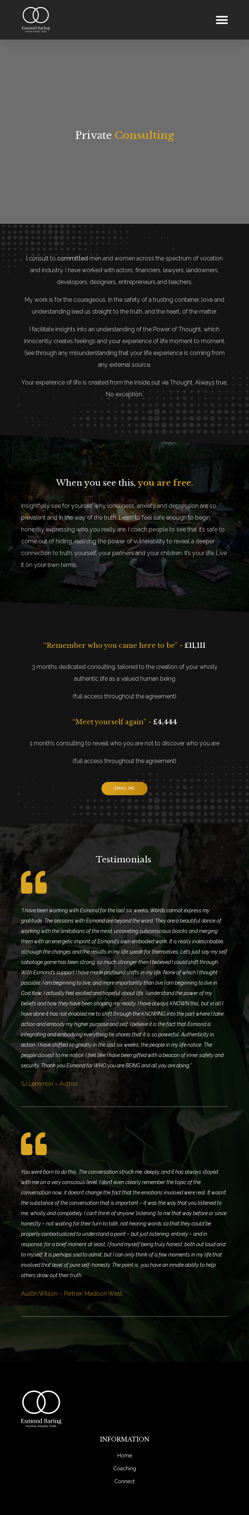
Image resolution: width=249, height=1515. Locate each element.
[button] (222, 20)
